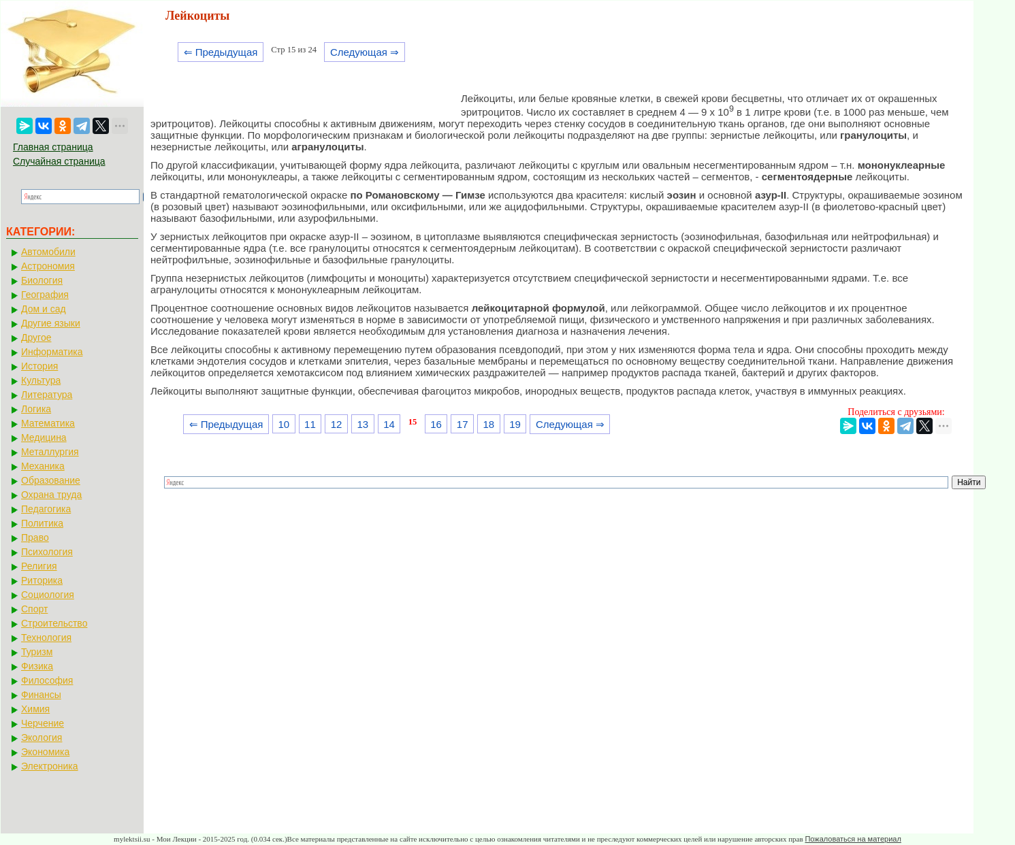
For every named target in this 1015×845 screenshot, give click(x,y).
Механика (43, 466)
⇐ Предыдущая (221, 52)
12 (336, 424)
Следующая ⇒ (364, 52)
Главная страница (53, 147)
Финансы (41, 694)
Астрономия (48, 266)
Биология (42, 280)
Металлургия (50, 451)
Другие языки (50, 323)
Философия (47, 680)
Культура (41, 380)
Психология (47, 551)
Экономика (45, 751)
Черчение (42, 723)
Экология (41, 737)
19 (515, 424)
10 (283, 424)
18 (489, 424)
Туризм (36, 651)
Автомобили (48, 251)
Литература (46, 394)
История (39, 366)
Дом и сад (43, 308)
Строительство (54, 623)
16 (436, 424)
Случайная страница (59, 161)
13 (362, 424)
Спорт (34, 608)
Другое (36, 337)
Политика (42, 523)
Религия (39, 566)
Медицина (44, 437)
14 (389, 424)
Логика (36, 408)
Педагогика (46, 508)
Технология (46, 637)
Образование (50, 480)
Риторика (42, 580)
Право (35, 537)
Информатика (51, 351)
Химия (35, 708)
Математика (48, 423)
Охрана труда (51, 494)
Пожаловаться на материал (853, 839)
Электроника (49, 766)
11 (310, 424)
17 (462, 424)
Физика (37, 666)
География (45, 294)
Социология (47, 594)
